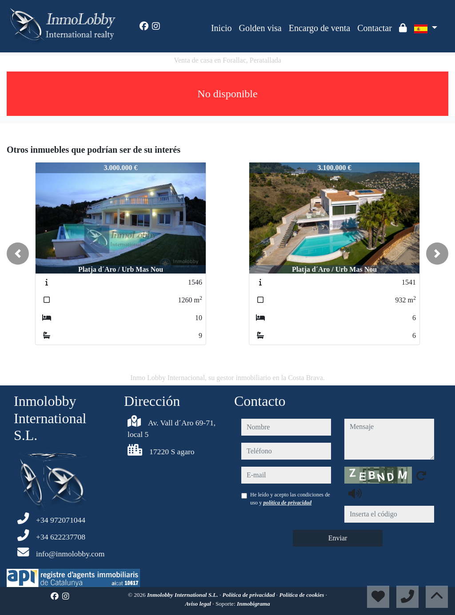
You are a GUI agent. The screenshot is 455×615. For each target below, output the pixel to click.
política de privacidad (287, 503)
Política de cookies (302, 594)
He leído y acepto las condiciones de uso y (290, 499)
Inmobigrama (253, 603)
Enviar (337, 538)
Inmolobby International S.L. (183, 594)
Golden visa (260, 28)
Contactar (374, 28)
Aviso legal (198, 603)
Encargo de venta (319, 28)
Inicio (221, 28)
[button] (18, 253)
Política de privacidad (249, 594)
